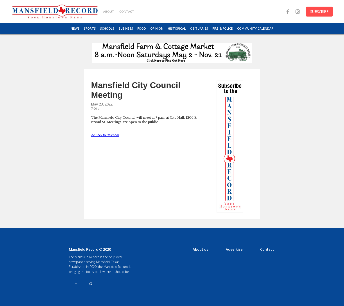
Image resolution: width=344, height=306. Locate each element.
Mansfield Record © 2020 (90, 249)
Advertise (234, 249)
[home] (55, 11)
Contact (267, 249)
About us (200, 249)
